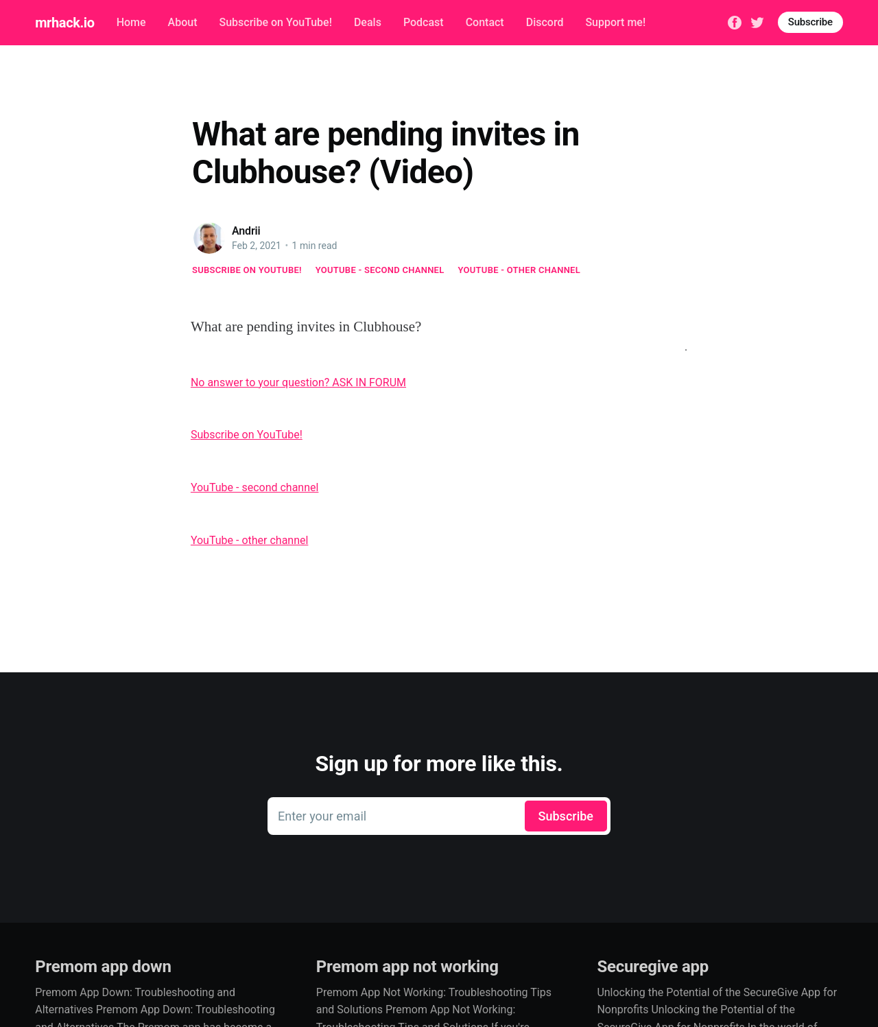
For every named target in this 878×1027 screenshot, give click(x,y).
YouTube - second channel (380, 270)
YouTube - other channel (519, 270)
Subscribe (810, 22)
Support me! (615, 22)
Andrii (246, 230)
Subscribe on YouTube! (275, 22)
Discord (545, 22)
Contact (485, 22)
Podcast (423, 22)
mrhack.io (64, 22)
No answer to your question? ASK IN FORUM (298, 382)
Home (131, 22)
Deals (367, 22)
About (183, 22)
